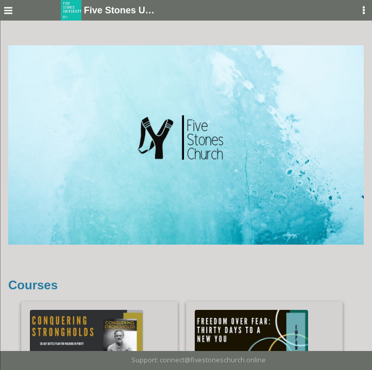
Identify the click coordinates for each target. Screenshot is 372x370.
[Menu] (8, 10)
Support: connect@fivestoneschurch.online (198, 359)
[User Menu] (364, 10)
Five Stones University (110, 10)
